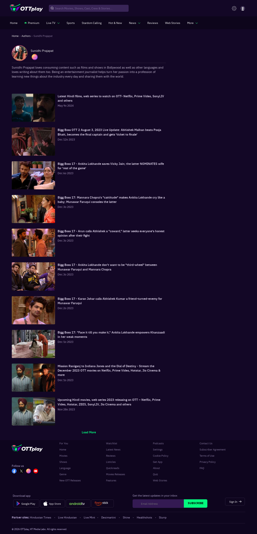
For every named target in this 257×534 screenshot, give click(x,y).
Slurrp (162, 517)
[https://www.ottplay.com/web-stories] (172, 23)
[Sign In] (235, 501)
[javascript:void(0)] (53, 23)
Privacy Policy (208, 461)
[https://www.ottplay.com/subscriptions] (32, 23)
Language (65, 468)
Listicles (111, 461)
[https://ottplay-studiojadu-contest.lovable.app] (91, 23)
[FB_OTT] (14, 471)
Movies (63, 455)
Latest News (113, 449)
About (156, 468)
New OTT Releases (70, 480)
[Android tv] (78, 503)
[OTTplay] (26, 8)
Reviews (110, 455)
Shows (63, 461)
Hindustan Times (41, 517)
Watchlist (111, 443)
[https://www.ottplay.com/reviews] (152, 23)
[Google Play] (26, 503)
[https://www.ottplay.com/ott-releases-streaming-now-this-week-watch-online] (115, 23)
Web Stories (160, 480)
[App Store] (52, 503)
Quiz (155, 474)
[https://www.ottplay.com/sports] (71, 23)
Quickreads (112, 468)
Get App (157, 461)
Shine (127, 517)
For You (63, 443)
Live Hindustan (67, 517)
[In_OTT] (28, 471)
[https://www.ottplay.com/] (14, 23)
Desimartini (108, 517)
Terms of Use (207, 455)
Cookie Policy (160, 455)
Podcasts (158, 443)
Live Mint (89, 517)
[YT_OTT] (35, 471)
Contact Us (206, 443)
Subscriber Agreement (213, 449)
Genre (62, 474)
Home (62, 449)
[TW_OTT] (21, 471)
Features (111, 480)
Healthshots (145, 517)
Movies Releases (115, 474)
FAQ (202, 468)
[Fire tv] (102, 503)
